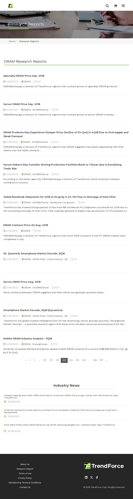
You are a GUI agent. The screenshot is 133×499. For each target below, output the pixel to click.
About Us (24, 464)
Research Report (25, 469)
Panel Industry (55, 259)
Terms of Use (24, 473)
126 (84, 360)
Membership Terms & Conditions (25, 482)
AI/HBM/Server (40, 110)
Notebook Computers (62, 202)
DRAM (27, 81)
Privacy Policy (25, 478)
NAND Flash (39, 259)
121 (51, 360)
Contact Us (25, 487)
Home (12, 41)
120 (45, 360)
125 (77, 360)
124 (71, 360)
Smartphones (40, 344)
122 (57, 360)
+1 (66, 259)
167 (101, 360)
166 (95, 360)
